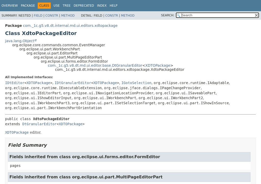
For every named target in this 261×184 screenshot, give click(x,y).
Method (68, 15)
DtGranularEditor (39, 124)
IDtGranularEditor (73, 83)
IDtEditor (14, 83)
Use (57, 5)
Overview (10, 5)
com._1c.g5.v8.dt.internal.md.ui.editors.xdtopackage (70, 26)
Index (102, 5)
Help (114, 5)
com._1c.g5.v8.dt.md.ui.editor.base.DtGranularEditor (95, 65)
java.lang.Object (19, 41)
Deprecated (84, 5)
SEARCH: (168, 15)
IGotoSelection (136, 83)
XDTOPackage (157, 65)
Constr (51, 15)
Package (28, 5)
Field (38, 15)
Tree (67, 5)
